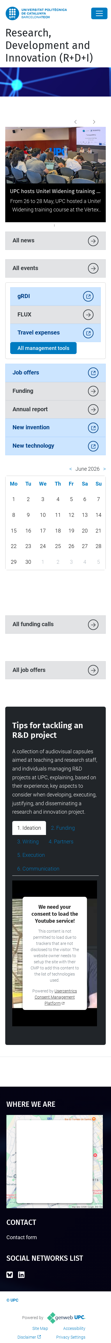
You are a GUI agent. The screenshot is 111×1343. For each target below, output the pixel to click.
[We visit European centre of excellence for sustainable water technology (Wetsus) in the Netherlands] (82, 225)
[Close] (99, 13)
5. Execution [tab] (31, 855)
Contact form (21, 1237)
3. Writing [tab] (28, 841)
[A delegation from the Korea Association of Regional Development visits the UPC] (35, 225)
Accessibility (74, 1328)
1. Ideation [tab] (29, 828)
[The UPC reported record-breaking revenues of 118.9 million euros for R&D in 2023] (75, 225)
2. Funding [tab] (63, 828)
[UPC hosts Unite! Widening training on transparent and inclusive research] (21, 225)
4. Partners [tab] (61, 841)
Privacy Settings (70, 1337)
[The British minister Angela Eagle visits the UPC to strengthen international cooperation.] (26, 225)
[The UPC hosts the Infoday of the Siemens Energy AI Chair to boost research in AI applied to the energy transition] (33, 225)
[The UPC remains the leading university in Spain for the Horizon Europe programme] (28, 225)
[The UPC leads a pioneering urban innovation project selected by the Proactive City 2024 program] (61, 225)
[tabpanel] (55, 953)
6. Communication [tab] (38, 869)
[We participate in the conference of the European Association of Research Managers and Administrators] (89, 225)
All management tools (43, 348)
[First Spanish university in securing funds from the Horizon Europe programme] (68, 225)
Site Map (40, 1328)
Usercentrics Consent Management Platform (56, 997)
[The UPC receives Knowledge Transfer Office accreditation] (77, 225)
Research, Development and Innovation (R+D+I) (49, 45)
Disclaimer (26, 1337)
